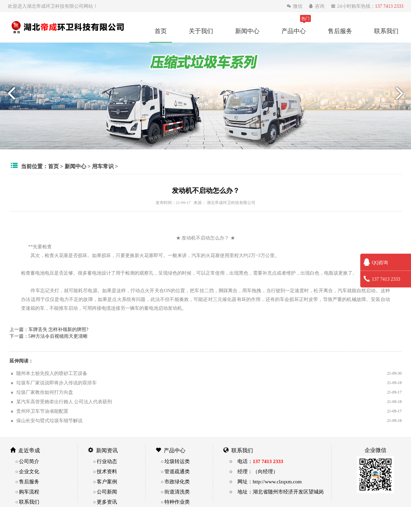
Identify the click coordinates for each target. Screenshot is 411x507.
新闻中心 (247, 31)
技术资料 (107, 471)
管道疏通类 (177, 471)
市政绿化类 (177, 481)
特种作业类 (177, 501)
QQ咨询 (376, 262)
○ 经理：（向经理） (253, 471)
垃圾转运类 (177, 461)
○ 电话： (256, 461)
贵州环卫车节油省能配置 (42, 411)
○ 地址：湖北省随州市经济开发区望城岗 (276, 491)
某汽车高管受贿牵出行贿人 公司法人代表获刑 (64, 401)
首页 (161, 31)
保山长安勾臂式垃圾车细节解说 (49, 420)
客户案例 (107, 481)
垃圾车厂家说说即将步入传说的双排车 (56, 382)
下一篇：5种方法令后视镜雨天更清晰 (48, 336)
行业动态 (107, 461)
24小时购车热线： (367, 6)
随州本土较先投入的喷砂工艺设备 (51, 373)
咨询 (317, 6)
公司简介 (29, 461)
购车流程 (29, 491)
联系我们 (386, 31)
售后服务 (340, 31)
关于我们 (201, 31)
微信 (295, 6)
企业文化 (29, 471)
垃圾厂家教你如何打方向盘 (44, 392)
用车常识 (103, 166)
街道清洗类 (177, 491)
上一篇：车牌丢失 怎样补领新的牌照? (49, 329)
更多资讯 (107, 501)
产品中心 (293, 31)
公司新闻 (107, 491)
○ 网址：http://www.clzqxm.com (265, 481)
